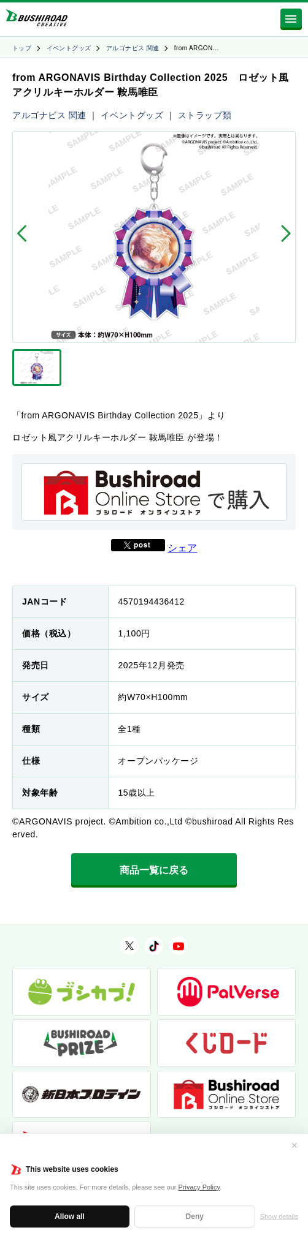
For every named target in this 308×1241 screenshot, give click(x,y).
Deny (195, 1216)
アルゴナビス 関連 (132, 48)
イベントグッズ (69, 48)
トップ (21, 48)
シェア (182, 548)
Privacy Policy (199, 1187)
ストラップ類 (204, 115)
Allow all (70, 1216)
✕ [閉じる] (294, 1145)
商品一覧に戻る (154, 870)
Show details (279, 1216)
